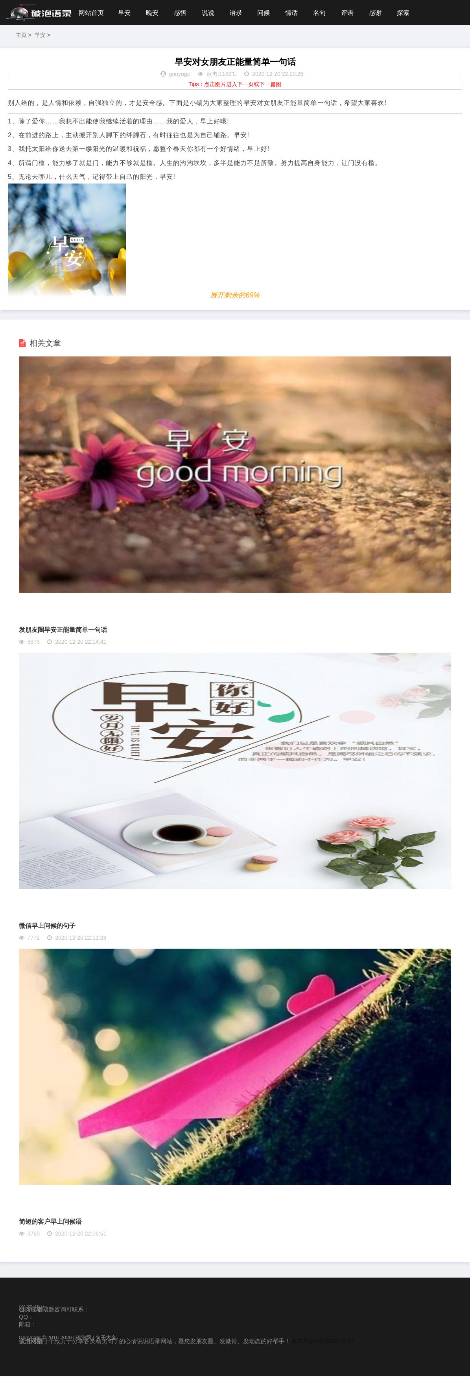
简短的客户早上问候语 (50, 1222)
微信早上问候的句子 (47, 927)
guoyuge (179, 75)
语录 (238, 12)
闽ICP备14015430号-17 (323, 1342)
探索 (410, 12)
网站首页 (91, 12)
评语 (353, 12)
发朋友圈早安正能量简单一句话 (63, 631)
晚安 (153, 12)
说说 (210, 12)
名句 (324, 12)
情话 (295, 12)
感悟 (181, 12)
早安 (124, 12)
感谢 (381, 12)
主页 (21, 36)
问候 (267, 12)
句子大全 (106, 1339)
